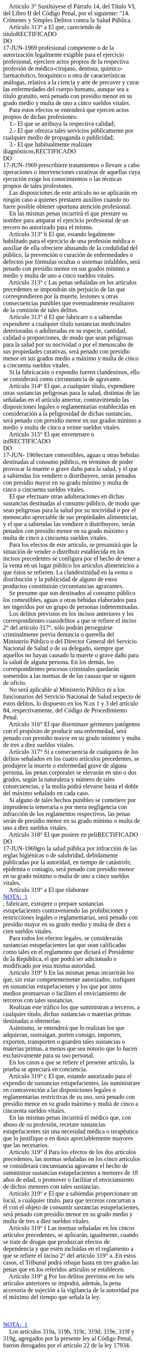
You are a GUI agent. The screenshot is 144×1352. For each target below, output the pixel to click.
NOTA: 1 (15, 896)
